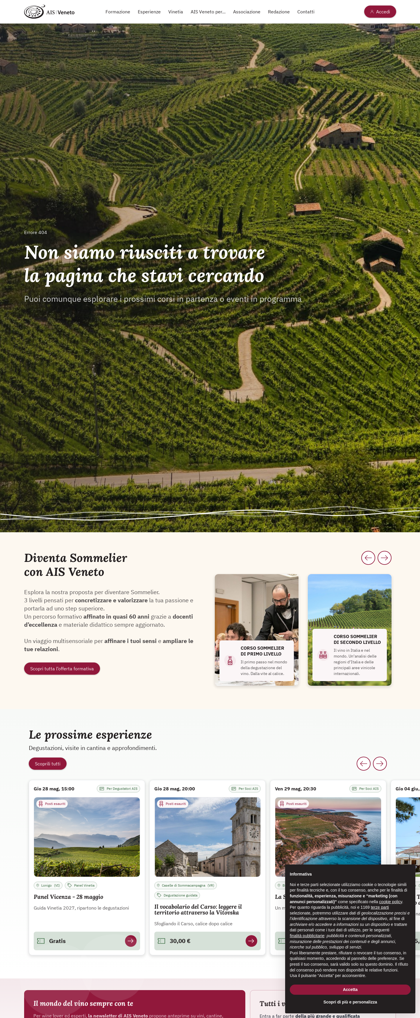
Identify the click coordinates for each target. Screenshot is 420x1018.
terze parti (380, 907)
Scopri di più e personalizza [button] (350, 1002)
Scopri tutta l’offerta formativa (62, 668)
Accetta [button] (350, 989)
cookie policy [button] (390, 901)
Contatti (305, 12)
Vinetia (175, 12)
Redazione (279, 12)
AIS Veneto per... (208, 12)
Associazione (246, 12)
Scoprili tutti (47, 764)
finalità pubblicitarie (307, 935)
